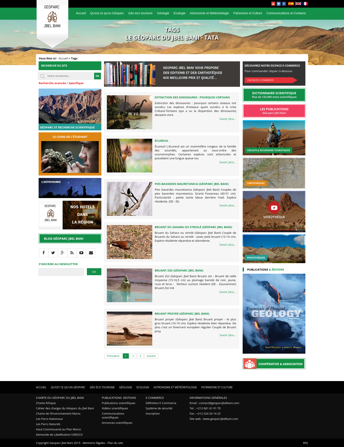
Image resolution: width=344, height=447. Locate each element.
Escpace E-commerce (260, 80)
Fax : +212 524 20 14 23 (205, 413)
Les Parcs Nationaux (49, 419)
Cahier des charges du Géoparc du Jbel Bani (65, 408)
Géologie (163, 13)
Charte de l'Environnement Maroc (58, 413)
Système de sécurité (159, 408)
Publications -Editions (119, 398)
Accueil (81, 13)
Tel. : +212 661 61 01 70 (205, 408)
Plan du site (115, 443)
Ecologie (180, 13)
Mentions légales (94, 443)
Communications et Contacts (286, 13)
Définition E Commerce (161, 403)
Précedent (113, 356)
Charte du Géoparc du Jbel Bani (60, 398)
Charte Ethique (46, 403)
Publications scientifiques (118, 403)
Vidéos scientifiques (115, 408)
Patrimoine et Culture (247, 13)
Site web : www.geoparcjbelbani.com (214, 419)
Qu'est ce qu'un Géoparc (107, 13)
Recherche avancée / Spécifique (61, 83)
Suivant (151, 356)
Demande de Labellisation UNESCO (59, 434)
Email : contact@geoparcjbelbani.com (214, 403)
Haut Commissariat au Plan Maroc (58, 429)
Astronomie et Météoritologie (209, 13)
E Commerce (155, 398)
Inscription (153, 413)
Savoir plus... (227, 119)
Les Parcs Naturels (48, 424)
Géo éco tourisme (140, 13)
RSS (305, 443)
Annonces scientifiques (117, 423)
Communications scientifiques (113, 415)
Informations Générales (208, 398)
